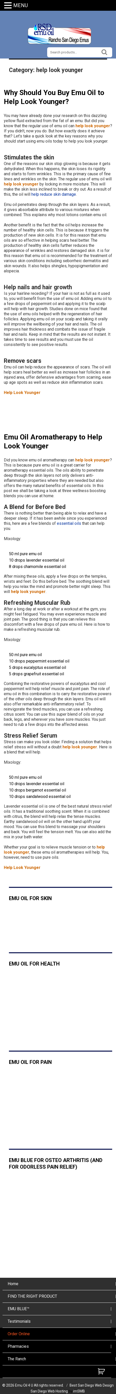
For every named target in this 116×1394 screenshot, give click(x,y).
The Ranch (17, 1358)
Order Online (19, 1333)
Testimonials (19, 1321)
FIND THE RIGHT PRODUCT (32, 1296)
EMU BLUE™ (18, 1308)
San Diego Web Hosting (49, 1391)
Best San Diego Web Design (92, 1385)
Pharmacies (18, 1346)
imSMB (79, 1391)
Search (104, 51)
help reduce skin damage (53, 194)
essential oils (69, 523)
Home (13, 1283)
